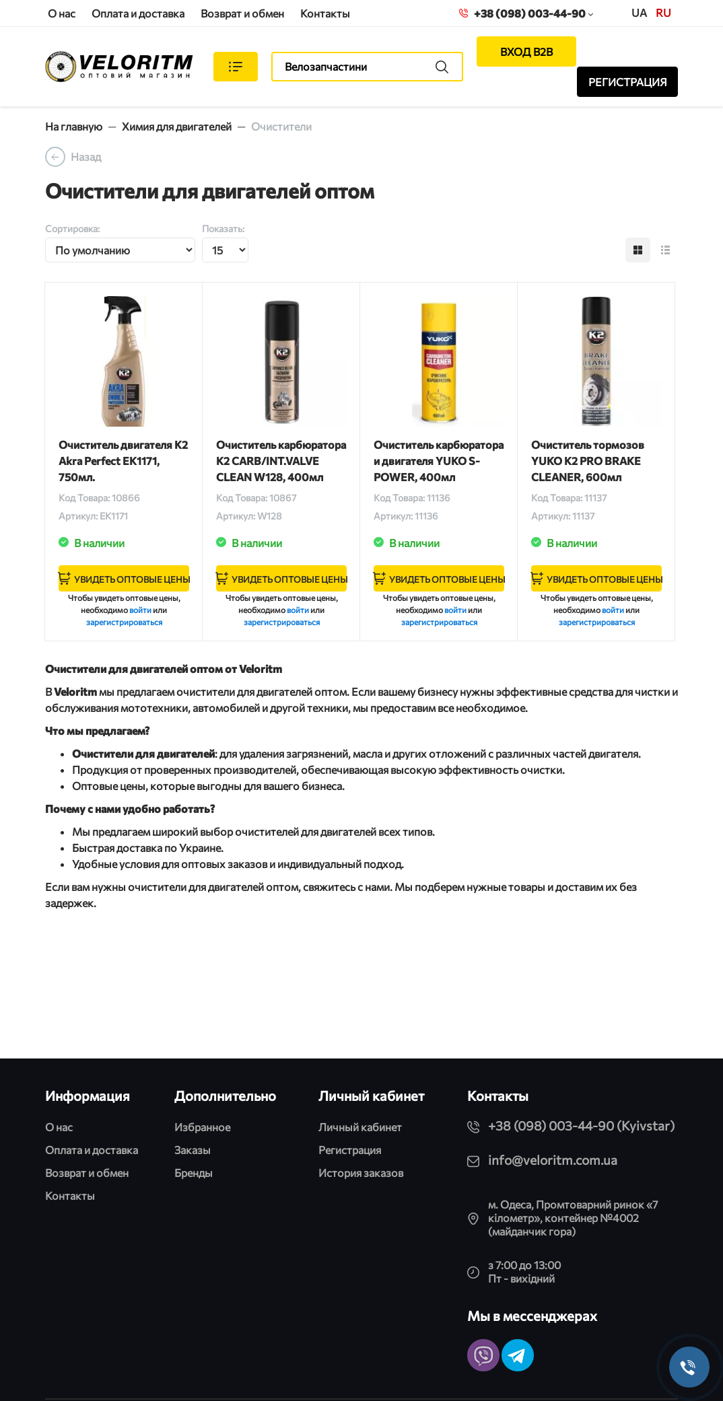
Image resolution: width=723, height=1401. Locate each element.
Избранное (202, 1126)
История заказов (360, 1172)
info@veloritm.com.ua (552, 1160)
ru (663, 12)
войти (140, 609)
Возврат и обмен (242, 13)
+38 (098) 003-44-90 (526, 13)
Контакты (325, 13)
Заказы (192, 1149)
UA (639, 12)
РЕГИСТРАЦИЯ (627, 81)
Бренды (193, 1172)
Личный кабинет (360, 1126)
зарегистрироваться (124, 621)
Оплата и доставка (138, 13)
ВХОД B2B (526, 51)
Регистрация (349, 1149)
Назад (86, 156)
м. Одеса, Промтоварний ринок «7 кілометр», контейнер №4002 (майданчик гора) (573, 1217)
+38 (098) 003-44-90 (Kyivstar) (581, 1125)
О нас (61, 13)
